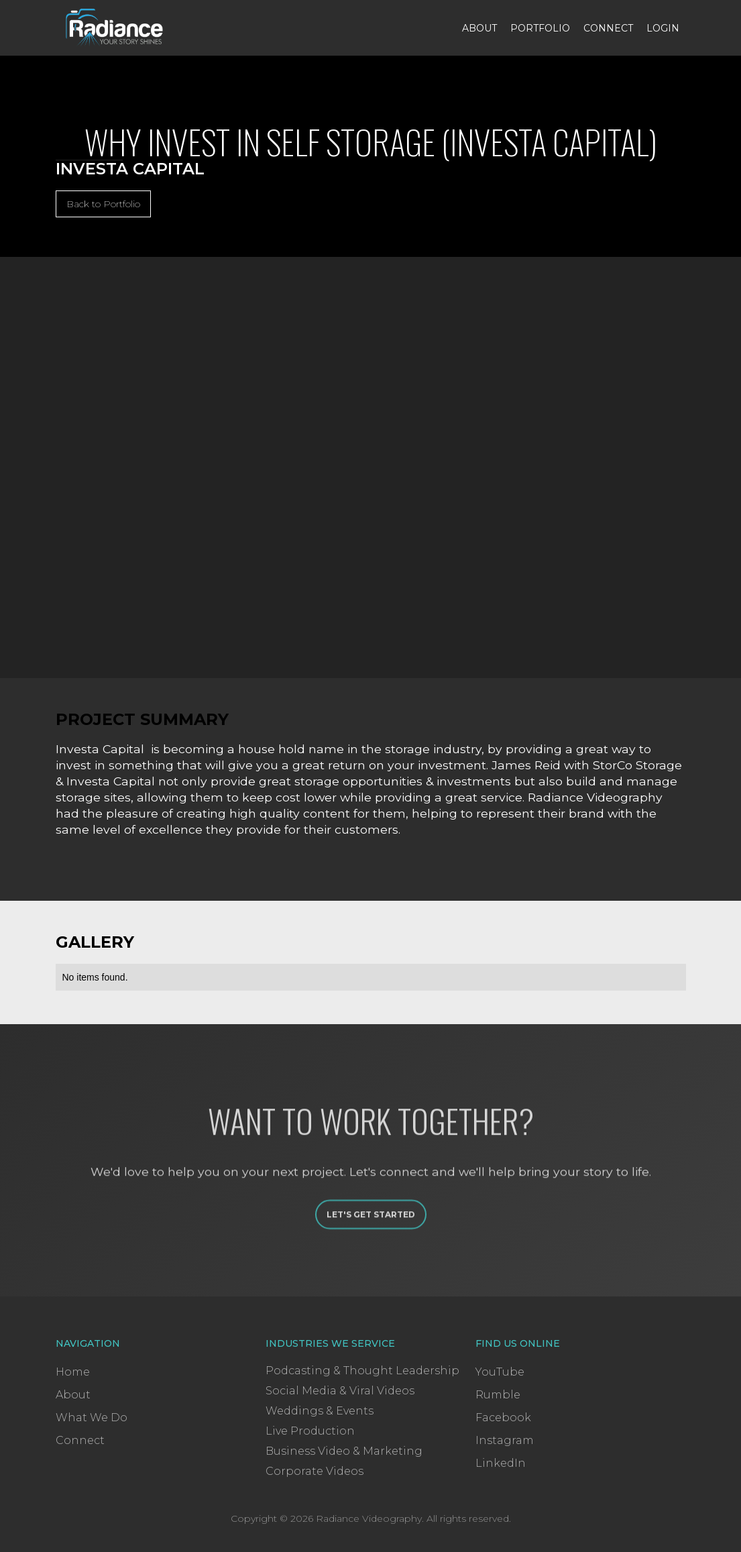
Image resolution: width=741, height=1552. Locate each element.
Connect (608, 28)
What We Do (91, 1417)
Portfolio (540, 28)
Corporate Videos (314, 1471)
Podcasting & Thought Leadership (362, 1370)
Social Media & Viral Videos (340, 1390)
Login (662, 28)
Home (73, 1372)
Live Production (310, 1431)
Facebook (503, 1417)
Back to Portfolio (103, 204)
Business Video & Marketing (344, 1451)
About (479, 28)
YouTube (499, 1372)
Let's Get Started (371, 1236)
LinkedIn (500, 1463)
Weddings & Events (320, 1410)
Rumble (497, 1394)
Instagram (504, 1440)
